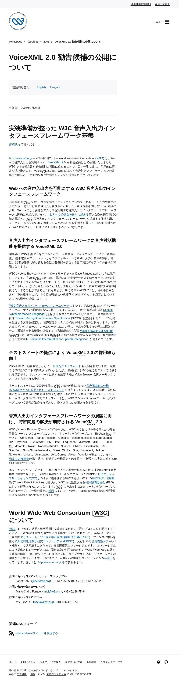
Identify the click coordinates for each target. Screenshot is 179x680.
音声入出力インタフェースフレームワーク (39, 305)
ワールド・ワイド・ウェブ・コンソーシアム (52, 670)
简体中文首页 (162, 3)
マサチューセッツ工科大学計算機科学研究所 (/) (55, 537)
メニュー (161, 21)
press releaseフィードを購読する (37, 633)
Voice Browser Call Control (96, 330)
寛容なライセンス (56, 674)
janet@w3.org (41, 581)
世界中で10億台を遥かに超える (69, 214)
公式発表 (33, 41)
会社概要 (91, 662)
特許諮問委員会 (95, 482)
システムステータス (112, 662)
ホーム (13, 662)
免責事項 (22, 674)
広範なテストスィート (67, 366)
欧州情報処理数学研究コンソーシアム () (44, 541)
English (41, 87)
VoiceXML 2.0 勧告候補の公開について (78, 41)
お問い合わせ (28, 662)
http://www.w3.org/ (20, 158)
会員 (107, 558)
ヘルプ (43, 662)
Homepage (15, 41)
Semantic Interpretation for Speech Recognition (59, 339)
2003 (46, 41)
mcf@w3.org (52, 591)
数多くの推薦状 (19, 458)
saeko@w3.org (43, 602)
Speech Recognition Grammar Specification (43, 318)
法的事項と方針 (73, 662)
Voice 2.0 (57, 162)
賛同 (51, 490)
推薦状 (13, 144)
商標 (32, 674)
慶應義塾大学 (100, 541)
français (55, 87)
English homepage (141, 3)
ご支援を (56, 662)
